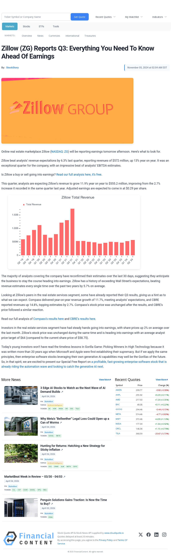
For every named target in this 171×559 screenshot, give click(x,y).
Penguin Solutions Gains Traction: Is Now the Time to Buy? (73, 502)
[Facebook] (148, 539)
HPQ (39, 490)
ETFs (41, 26)
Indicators (157, 16)
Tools (56, 26)
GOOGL (51, 436)
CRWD (56, 467)
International (72, 35)
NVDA (61, 409)
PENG (51, 518)
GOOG (119, 409)
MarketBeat (49, 401)
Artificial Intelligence (55, 405)
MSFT (118, 419)
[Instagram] (164, 539)
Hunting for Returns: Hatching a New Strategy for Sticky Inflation (72, 448)
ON (67, 409)
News (40, 35)
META (58, 436)
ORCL (118, 428)
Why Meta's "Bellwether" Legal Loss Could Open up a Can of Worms (74, 420)
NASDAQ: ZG (59, 151)
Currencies (54, 35)
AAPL (118, 394)
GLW (62, 467)
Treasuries (90, 35)
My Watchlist (132, 16)
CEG (50, 467)
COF (19, 490)
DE (50, 409)
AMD (118, 399)
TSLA (78, 409)
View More (104, 379)
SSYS (75, 467)
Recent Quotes (104, 16)
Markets (9, 26)
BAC (118, 404)
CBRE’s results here (82, 319)
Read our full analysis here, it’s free (78, 174)
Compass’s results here (48, 319)
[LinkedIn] (156, 539)
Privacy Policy (106, 540)
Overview (27, 35)
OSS (71, 409)
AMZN (119, 390)
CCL (14, 490)
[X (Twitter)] (140, 539)
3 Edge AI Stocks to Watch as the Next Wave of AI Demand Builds (72, 389)
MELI (45, 490)
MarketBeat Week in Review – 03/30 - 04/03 (34, 477)
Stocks (26, 26)
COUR (25, 490)
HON (54, 409)
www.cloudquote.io (114, 533)
